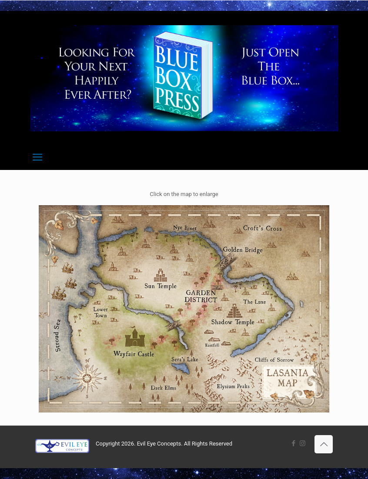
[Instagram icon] (302, 443)
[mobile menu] (37, 157)
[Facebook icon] (293, 443)
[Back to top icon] (323, 444)
